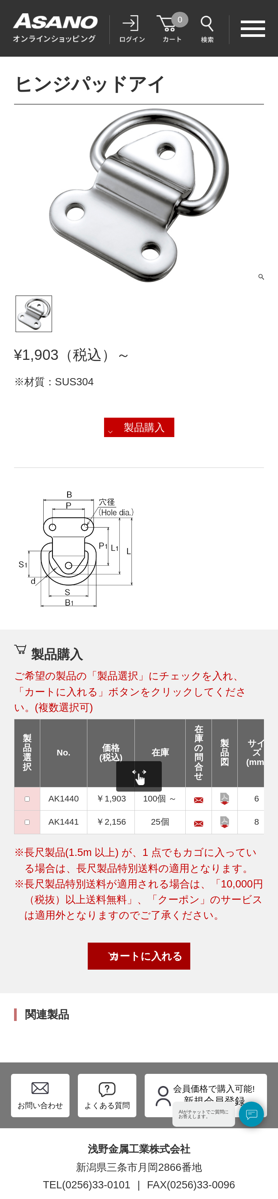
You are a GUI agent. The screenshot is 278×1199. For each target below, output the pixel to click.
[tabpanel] (139, 195)
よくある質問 (107, 1105)
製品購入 (144, 427)
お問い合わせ (40, 1105)
